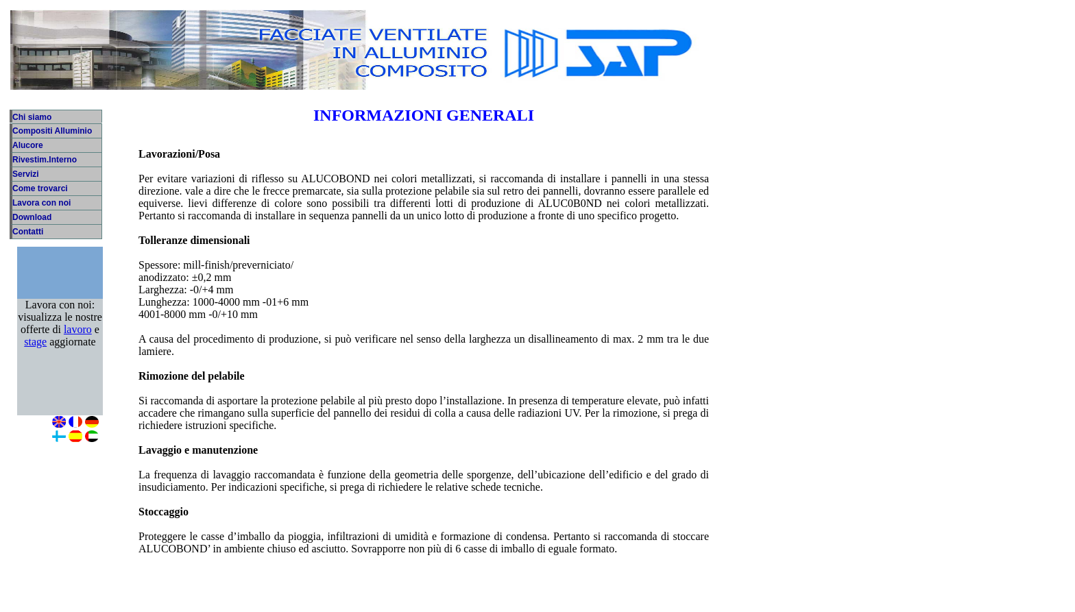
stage (35, 355)
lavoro (78, 343)
